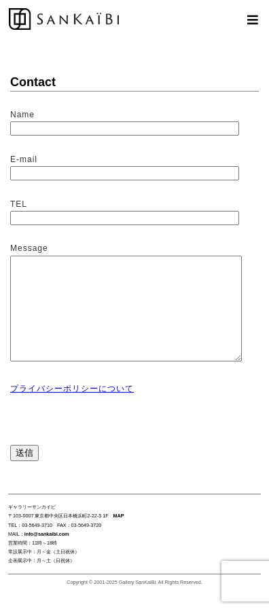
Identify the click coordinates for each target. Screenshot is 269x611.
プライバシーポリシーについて (72, 409)
